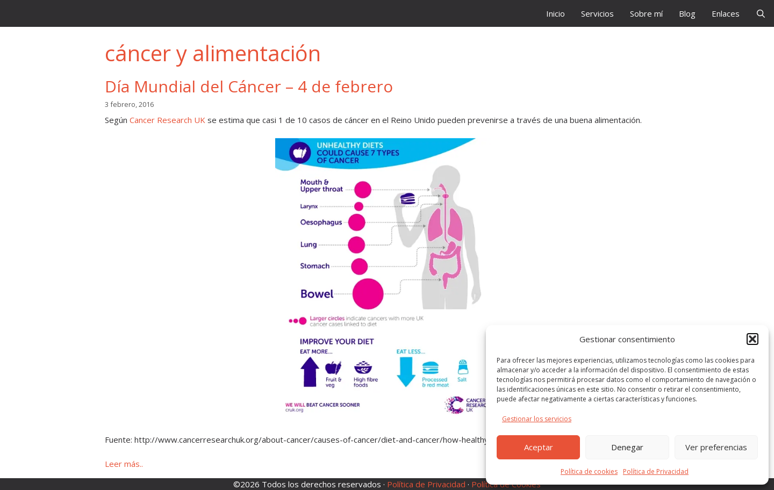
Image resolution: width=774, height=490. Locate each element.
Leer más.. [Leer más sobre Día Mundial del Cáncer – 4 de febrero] (124, 463)
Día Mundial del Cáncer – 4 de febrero (249, 86)
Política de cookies (589, 471)
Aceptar (538, 447)
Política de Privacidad (656, 471)
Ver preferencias (716, 447)
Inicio (555, 13)
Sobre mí (646, 13)
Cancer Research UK (167, 119)
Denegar (627, 447)
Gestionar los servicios (536, 418)
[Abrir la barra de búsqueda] (761, 13)
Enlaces (726, 13)
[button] (752, 339)
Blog (687, 13)
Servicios (597, 13)
